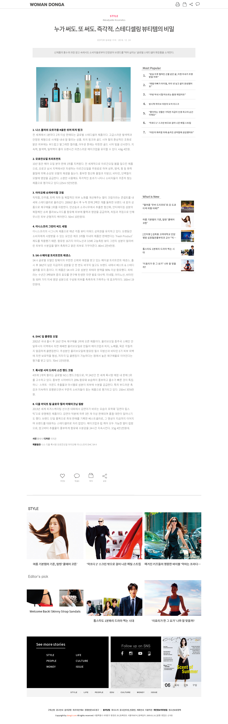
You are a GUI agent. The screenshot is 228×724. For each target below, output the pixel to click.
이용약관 (148, 710)
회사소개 (114, 710)
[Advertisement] (76, 309)
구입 (194, 685)
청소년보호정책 (175, 710)
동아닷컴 (106, 710)
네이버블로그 (149, 653)
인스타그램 (130, 653)
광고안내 (59, 710)
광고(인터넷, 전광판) (128, 710)
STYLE (114, 16)
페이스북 (122, 653)
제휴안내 (140, 710)
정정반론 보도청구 (92, 710)
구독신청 (51, 710)
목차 (176, 685)
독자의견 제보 (78, 710)
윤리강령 (67, 710)
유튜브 (140, 653)
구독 (185, 685)
